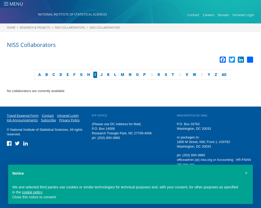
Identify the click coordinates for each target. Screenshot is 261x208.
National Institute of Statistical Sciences (72, 14)
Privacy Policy (69, 120)
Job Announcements (22, 120)
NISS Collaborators (70, 27)
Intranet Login (243, 14)
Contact (193, 14)
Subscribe (48, 120)
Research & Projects (35, 27)
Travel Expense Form (22, 115)
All (224, 74)
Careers (208, 14)
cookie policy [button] (32, 192)
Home (11, 27)
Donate (223, 14)
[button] (246, 173)
